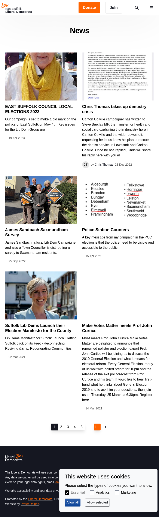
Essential (78, 492)
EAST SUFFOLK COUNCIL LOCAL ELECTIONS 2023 (39, 109)
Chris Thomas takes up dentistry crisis (114, 109)
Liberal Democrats (40, 499)
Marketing (128, 492)
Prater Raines (30, 504)
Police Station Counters (105, 229)
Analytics (103, 492)
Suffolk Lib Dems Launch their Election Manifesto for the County (38, 328)
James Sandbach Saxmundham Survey (36, 232)
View (41, 96)
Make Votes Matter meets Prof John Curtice (117, 328)
